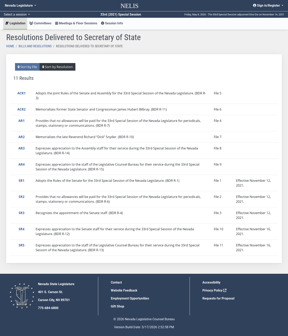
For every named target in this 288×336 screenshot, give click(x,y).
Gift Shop (117, 306)
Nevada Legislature (19, 5)
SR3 (21, 213)
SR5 (21, 245)
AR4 (21, 164)
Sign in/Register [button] (267, 5)
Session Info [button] (112, 23)
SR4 (21, 229)
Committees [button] (40, 23)
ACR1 (21, 93)
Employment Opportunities (130, 298)
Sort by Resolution (57, 67)
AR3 (21, 148)
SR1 (21, 180)
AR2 (21, 137)
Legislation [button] (15, 23)
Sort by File (27, 67)
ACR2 (21, 109)
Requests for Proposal (218, 298)
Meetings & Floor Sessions (76, 23)
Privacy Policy (214, 290)
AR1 (21, 121)
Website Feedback (124, 290)
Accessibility (211, 282)
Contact (116, 282)
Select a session (15, 14)
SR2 (21, 197)
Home (10, 46)
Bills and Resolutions (35, 46)
